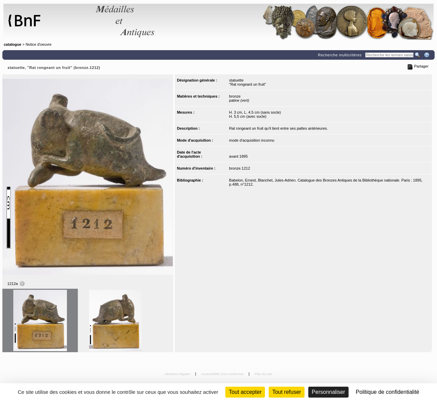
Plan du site (263, 374)
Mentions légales (178, 374)
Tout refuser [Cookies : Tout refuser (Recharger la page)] (286, 392)
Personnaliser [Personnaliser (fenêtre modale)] (328, 392)
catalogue (12, 44)
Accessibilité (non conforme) (222, 374)
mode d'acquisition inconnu (251, 140)
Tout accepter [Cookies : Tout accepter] (245, 392)
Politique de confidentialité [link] (387, 392)
